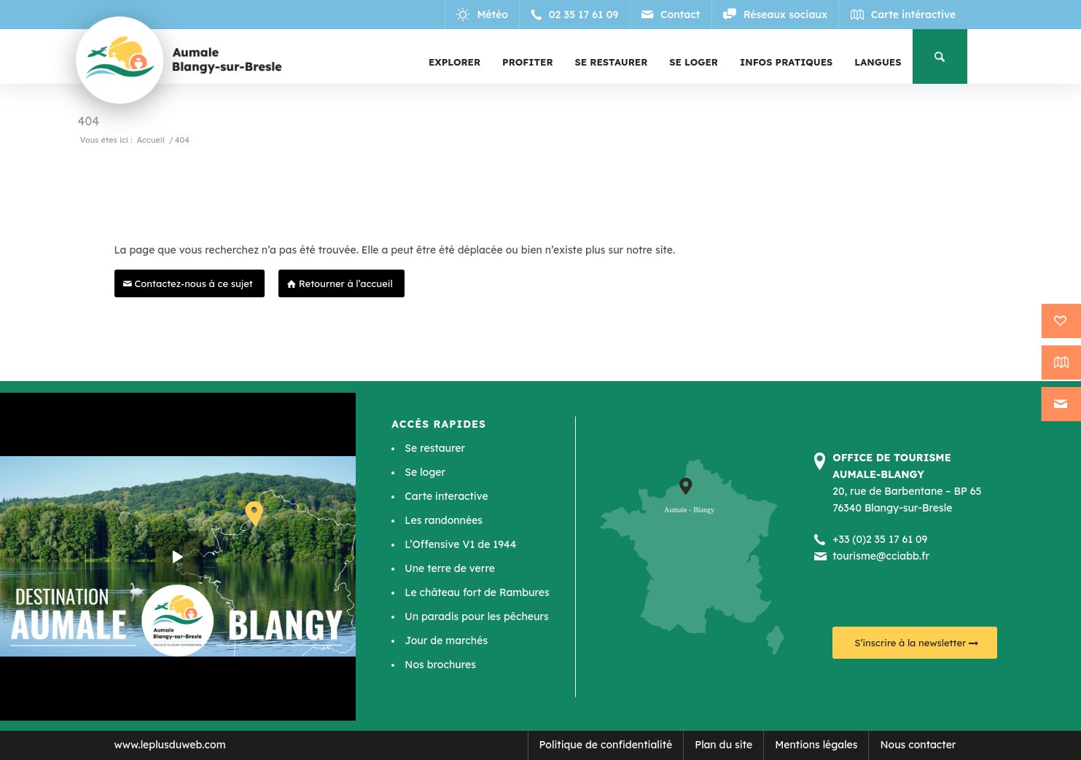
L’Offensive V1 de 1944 (460, 544)
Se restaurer (435, 448)
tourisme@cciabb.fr (880, 556)
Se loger (425, 472)
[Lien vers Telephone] (576, 14)
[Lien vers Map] (903, 14)
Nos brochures (440, 664)
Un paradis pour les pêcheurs (476, 616)
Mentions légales (816, 744)
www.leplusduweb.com (170, 744)
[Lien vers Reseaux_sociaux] (775, 14)
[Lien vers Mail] (671, 14)
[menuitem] (454, 62)
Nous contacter (918, 744)
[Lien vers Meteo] (484, 14)
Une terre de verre (450, 568)
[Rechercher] (940, 56)
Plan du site (723, 744)
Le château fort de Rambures (477, 592)
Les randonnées (444, 520)
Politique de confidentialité (606, 744)
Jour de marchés (446, 640)
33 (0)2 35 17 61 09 (883, 539)
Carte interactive (446, 496)
